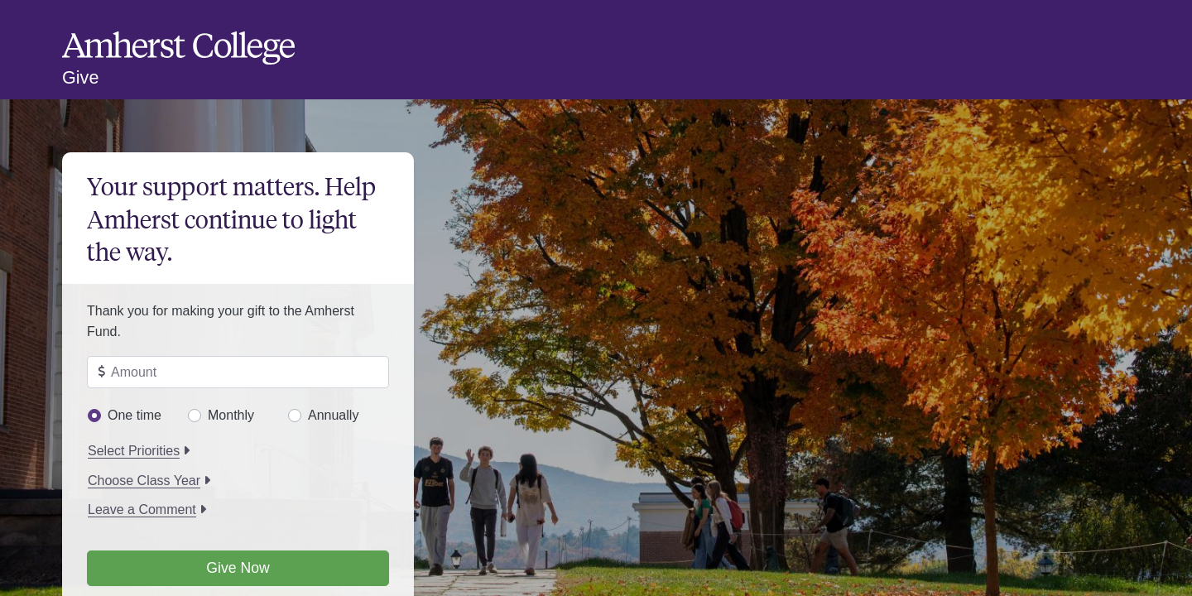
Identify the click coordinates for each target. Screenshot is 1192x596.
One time (134, 415)
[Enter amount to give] (238, 372)
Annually (333, 415)
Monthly (231, 415)
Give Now (237, 568)
